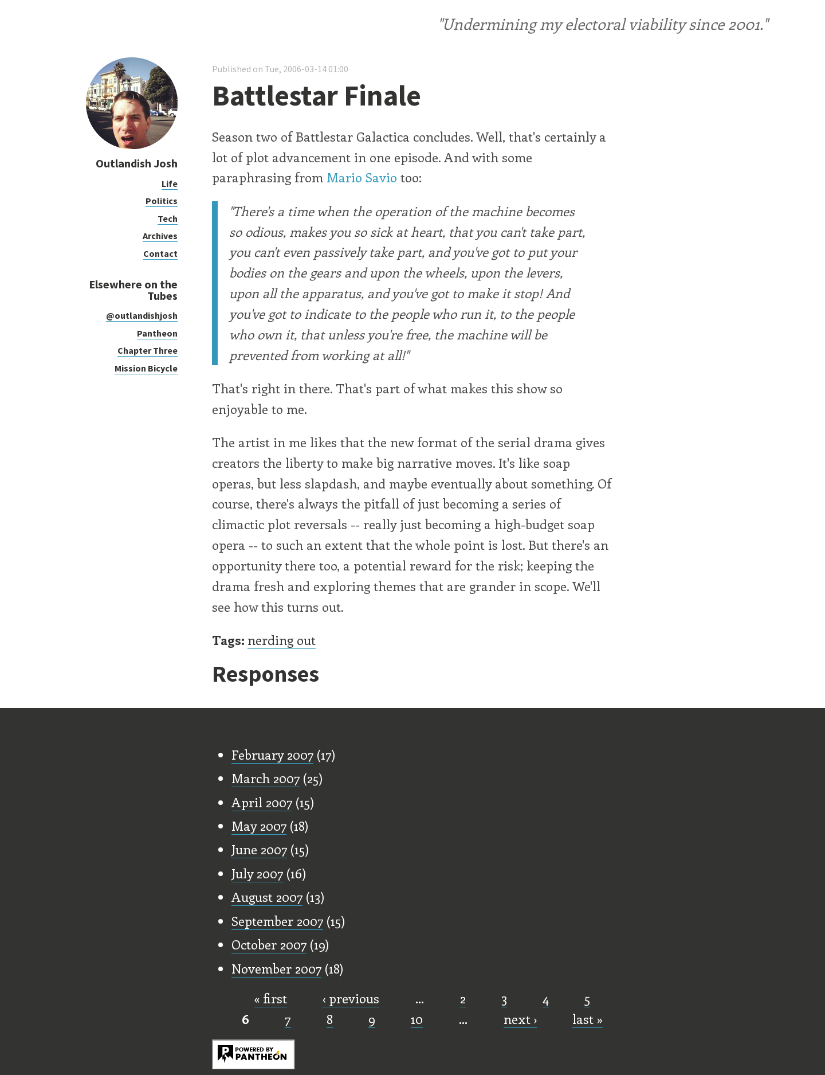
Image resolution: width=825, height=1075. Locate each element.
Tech (168, 218)
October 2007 (269, 944)
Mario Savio (362, 177)
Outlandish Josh (137, 163)
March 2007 (265, 778)
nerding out (281, 639)
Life (170, 183)
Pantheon (157, 333)
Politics (162, 200)
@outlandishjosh (142, 315)
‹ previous (351, 998)
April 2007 (261, 802)
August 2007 (266, 896)
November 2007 (276, 968)
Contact (160, 253)
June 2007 (259, 849)
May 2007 (258, 825)
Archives (160, 235)
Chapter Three (147, 350)
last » (587, 1018)
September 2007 (277, 920)
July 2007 (257, 873)
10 (417, 1018)
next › (520, 1018)
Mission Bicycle (146, 368)
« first (270, 998)
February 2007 (272, 754)
